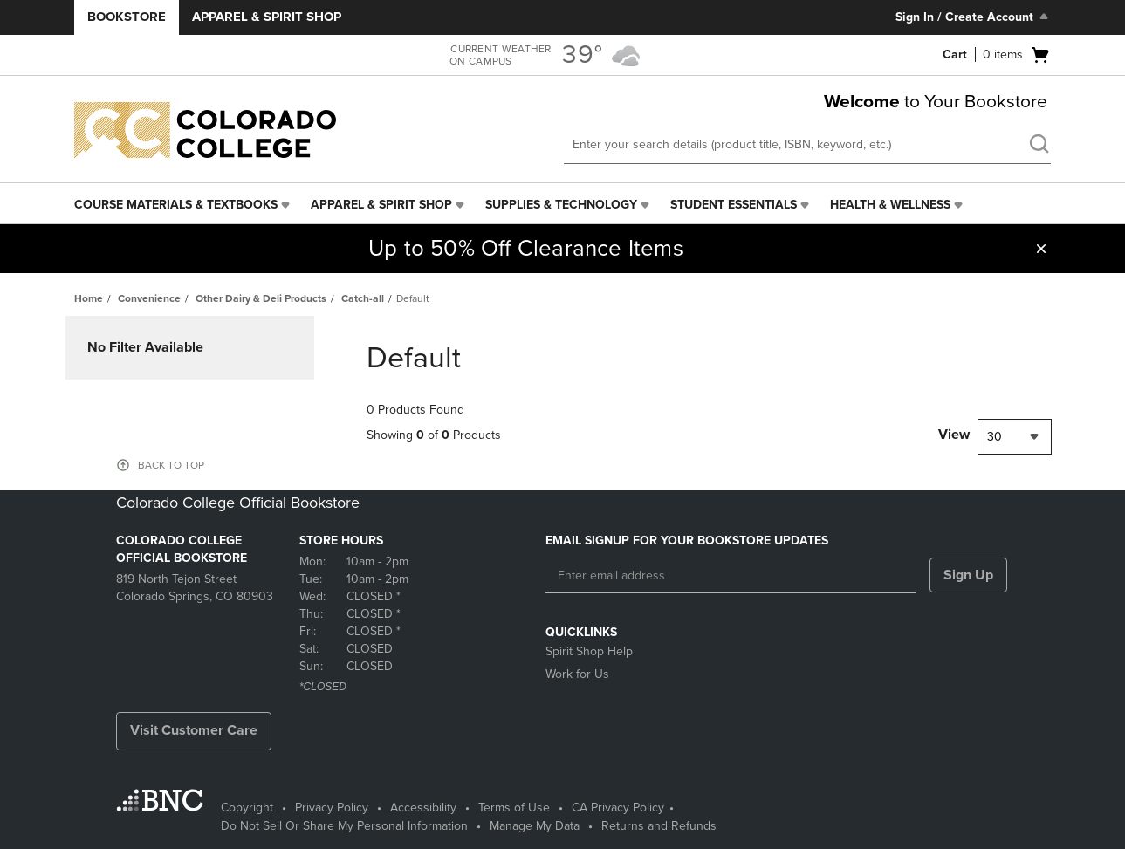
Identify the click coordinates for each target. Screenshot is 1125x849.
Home (88, 298)
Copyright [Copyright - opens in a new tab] (247, 807)
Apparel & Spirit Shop (266, 16)
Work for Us (577, 674)
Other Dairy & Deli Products (261, 298)
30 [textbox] (994, 436)
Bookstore (126, 16)
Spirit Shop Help (589, 651)
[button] (1041, 248)
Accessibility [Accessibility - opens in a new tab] (423, 807)
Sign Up (968, 575)
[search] (1039, 145)
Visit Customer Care (193, 730)
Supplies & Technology (561, 204)
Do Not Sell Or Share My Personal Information (344, 825)
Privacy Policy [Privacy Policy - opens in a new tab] (331, 807)
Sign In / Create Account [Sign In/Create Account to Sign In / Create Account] (973, 16)
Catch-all (362, 298)
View (954, 434)
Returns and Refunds (659, 825)
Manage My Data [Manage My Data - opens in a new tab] (535, 825)
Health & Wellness (890, 204)
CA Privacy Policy (618, 807)
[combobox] (1015, 437)
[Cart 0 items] (997, 55)
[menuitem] (183, 205)
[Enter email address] (730, 575)
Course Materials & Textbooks (176, 204)
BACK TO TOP (171, 465)
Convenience (149, 298)
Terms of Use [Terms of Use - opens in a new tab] (514, 807)
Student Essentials (733, 204)
